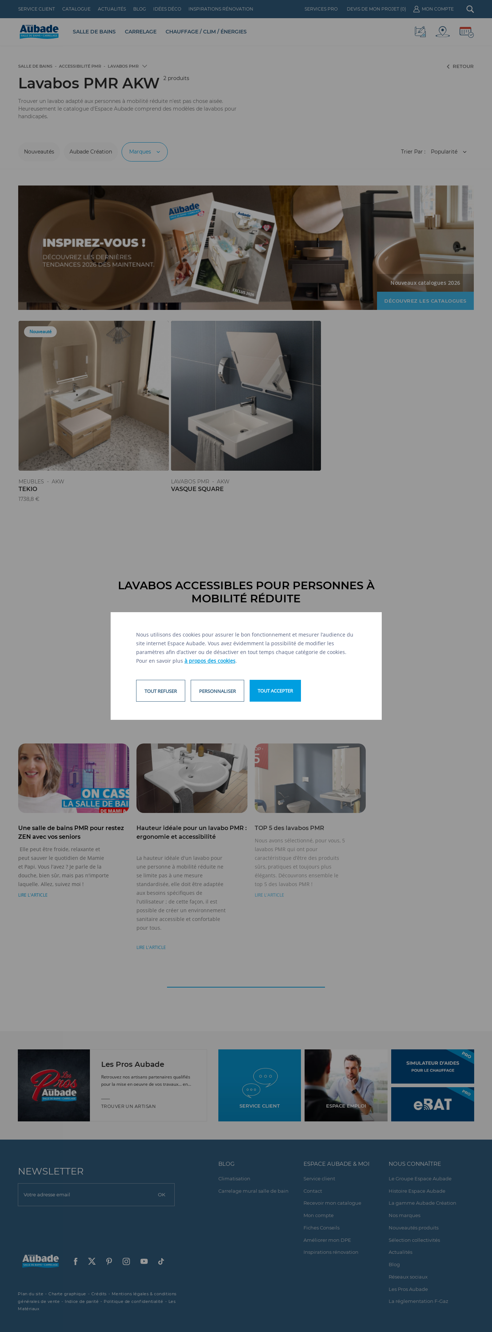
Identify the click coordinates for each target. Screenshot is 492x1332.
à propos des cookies (209, 660)
